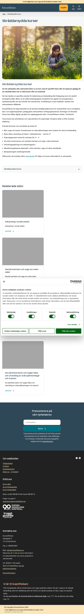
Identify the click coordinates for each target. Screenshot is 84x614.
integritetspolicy (47, 441)
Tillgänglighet (8, 464)
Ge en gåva (7, 484)
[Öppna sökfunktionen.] (73, 7)
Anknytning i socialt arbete (17, 221)
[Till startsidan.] (9, 7)
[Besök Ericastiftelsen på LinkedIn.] (80, 458)
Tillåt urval (42, 331)
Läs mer (8, 231)
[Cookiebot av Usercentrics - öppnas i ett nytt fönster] (71, 281)
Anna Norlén (30, 156)
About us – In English (10, 472)
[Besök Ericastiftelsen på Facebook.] (77, 458)
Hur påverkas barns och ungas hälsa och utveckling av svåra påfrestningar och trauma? (22, 376)
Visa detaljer (72, 324)
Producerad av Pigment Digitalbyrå (13, 612)
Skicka (40, 429)
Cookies (6, 466)
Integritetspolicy (9, 469)
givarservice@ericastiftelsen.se (14, 501)
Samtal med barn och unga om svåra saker (21, 270)
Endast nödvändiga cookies (15, 331)
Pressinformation (9, 573)
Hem (4, 14)
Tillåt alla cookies (68, 331)
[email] (42, 422)
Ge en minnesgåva (9, 490)
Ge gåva (63, 8)
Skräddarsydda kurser (42, 169)
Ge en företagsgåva (10, 487)
